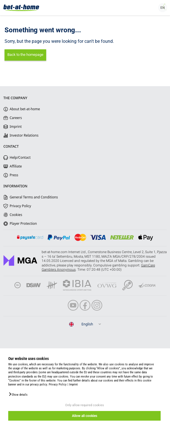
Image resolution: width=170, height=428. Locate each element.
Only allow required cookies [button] (84, 405)
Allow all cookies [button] (84, 416)
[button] (17, 394)
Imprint (73, 384)
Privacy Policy (58, 384)
